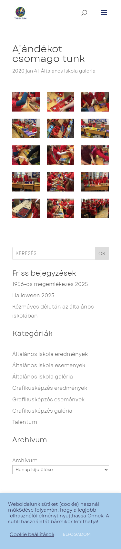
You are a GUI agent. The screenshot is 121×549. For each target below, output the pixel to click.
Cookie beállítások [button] (32, 534)
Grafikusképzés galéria (42, 411)
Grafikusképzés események (48, 399)
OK (102, 253)
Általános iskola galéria (68, 71)
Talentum (24, 422)
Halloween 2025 (33, 295)
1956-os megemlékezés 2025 (50, 284)
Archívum (24, 460)
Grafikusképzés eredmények (49, 388)
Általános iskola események (48, 365)
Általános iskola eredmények (50, 354)
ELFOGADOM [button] (77, 534)
